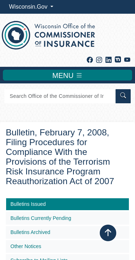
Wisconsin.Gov (29, 7)
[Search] (59, 96)
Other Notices (25, 246)
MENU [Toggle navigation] (67, 75)
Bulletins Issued (28, 204)
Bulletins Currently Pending (40, 218)
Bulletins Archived (30, 232)
